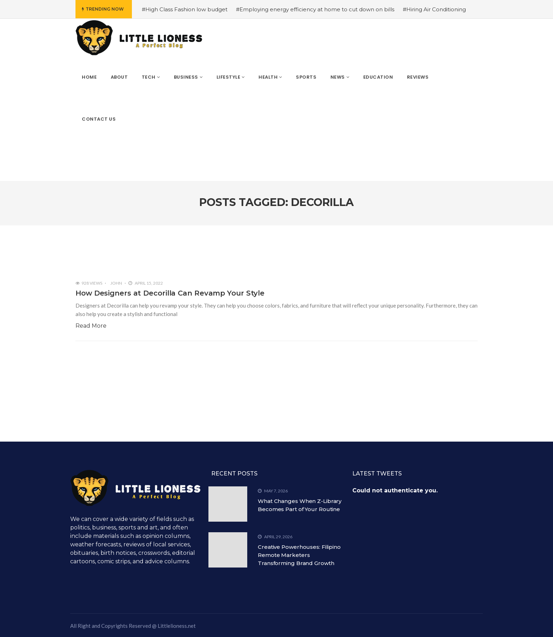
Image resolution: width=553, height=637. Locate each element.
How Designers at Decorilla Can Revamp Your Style (170, 293)
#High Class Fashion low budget (184, 9)
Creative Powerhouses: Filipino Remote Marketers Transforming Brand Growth (299, 555)
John (116, 283)
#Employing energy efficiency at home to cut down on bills (315, 9)
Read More (91, 325)
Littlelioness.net (177, 626)
